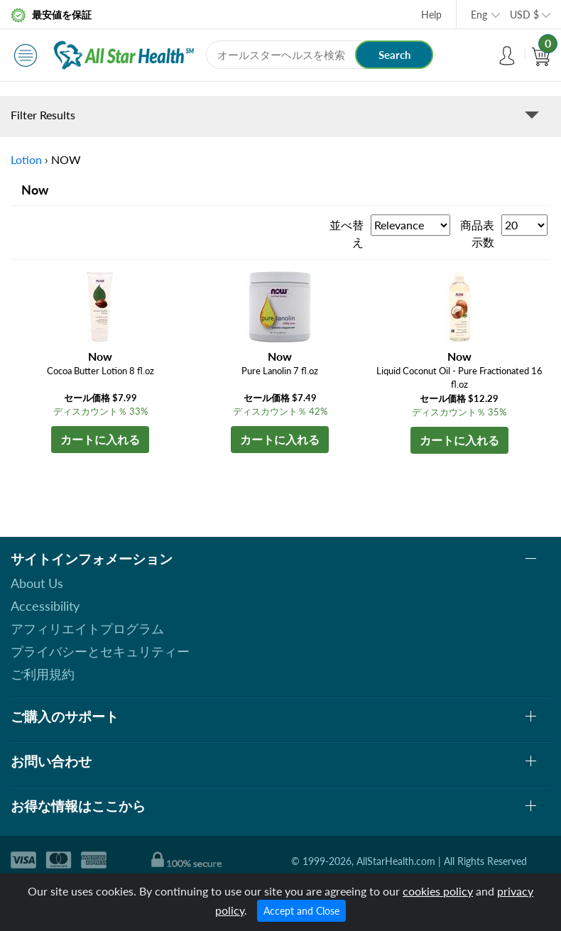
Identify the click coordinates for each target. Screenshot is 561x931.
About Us (37, 583)
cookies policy (438, 891)
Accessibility (45, 606)
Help (431, 15)
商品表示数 (477, 233)
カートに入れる (100, 439)
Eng (479, 15)
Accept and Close (301, 911)
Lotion (26, 159)
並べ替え (346, 233)
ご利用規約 (43, 674)
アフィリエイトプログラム (87, 628)
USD (524, 15)
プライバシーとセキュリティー (100, 651)
